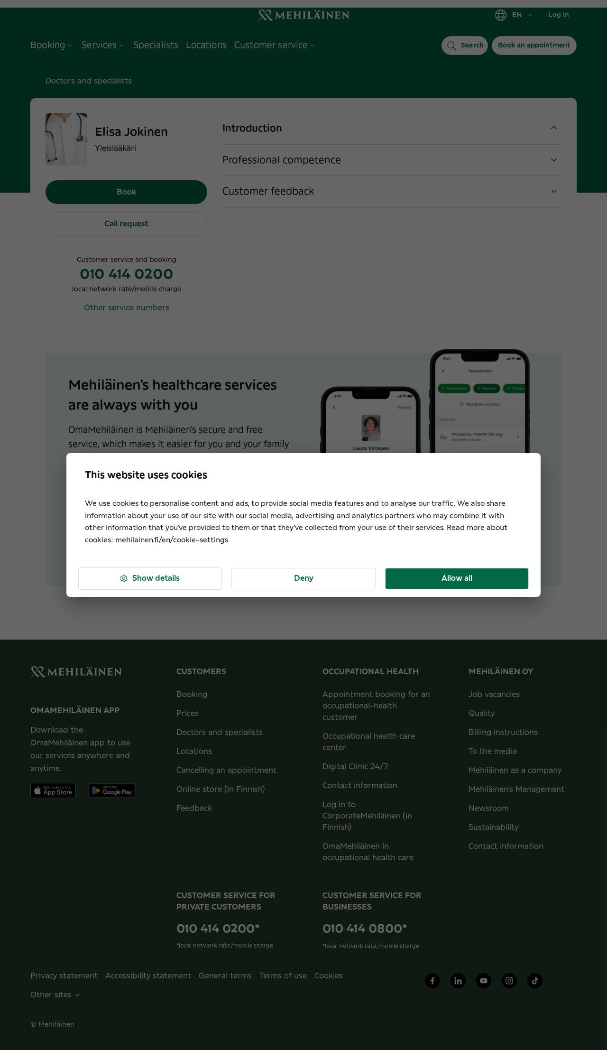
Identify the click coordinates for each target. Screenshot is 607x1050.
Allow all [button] (456, 578)
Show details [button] (149, 579)
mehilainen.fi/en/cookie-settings (171, 540)
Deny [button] (303, 578)
